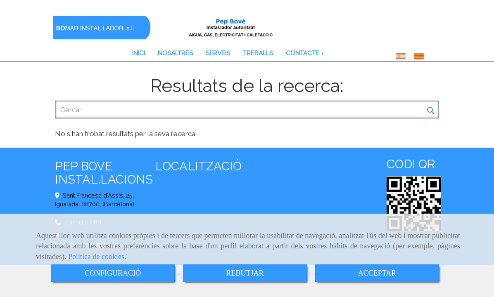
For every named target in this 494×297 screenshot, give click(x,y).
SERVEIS (218, 53)
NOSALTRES (175, 53)
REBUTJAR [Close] (245, 273)
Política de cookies (96, 256)
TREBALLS (258, 53)
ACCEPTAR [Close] (377, 273)
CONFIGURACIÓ (113, 273)
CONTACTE (305, 53)
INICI (138, 53)
